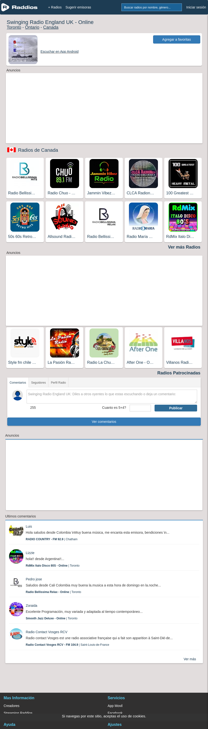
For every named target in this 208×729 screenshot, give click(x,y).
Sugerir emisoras (78, 7)
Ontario (32, 27)
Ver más (190, 659)
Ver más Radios (184, 247)
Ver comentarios (104, 422)
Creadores (11, 706)
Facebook (115, 713)
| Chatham (52, 539)
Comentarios (18, 382)
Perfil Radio (58, 382)
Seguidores (38, 382)
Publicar (175, 408)
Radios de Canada (38, 150)
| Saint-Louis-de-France (67, 644)
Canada (51, 27)
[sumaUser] (140, 408)
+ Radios (55, 7)
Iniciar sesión (196, 7)
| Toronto (53, 565)
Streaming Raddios (18, 713)
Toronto (14, 27)
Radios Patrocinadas (178, 373)
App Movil (115, 706)
